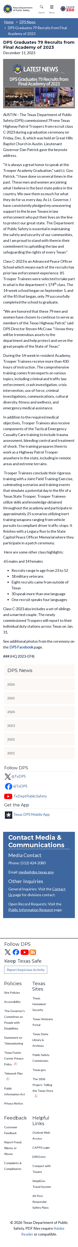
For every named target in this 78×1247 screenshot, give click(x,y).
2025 (11, 698)
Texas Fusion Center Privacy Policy (14, 1058)
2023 (11, 725)
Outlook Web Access (41, 1135)
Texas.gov (39, 1070)
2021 (11, 753)
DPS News (28, 22)
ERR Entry (39, 1156)
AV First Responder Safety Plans (40, 1201)
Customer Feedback (10, 1130)
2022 (11, 739)
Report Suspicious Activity (26, 970)
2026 (11, 684)
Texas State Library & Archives (40, 1039)
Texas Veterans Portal (42, 1022)
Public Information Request (30, 909)
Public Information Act (14, 1091)
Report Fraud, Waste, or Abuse (13, 1148)
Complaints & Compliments (13, 1166)
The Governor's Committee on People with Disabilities (14, 1019)
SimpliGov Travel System (41, 1183)
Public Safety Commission (41, 1057)
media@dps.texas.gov (36, 872)
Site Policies (12, 992)
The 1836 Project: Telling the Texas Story (42, 1084)
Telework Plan (13, 1073)
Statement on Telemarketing (13, 1040)
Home (9, 22)
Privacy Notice (13, 1103)
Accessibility (12, 1001)
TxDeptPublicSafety (30, 796)
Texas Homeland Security (39, 1004)
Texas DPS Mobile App (31, 814)
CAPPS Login (41, 1147)
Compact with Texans (41, 1168)
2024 (11, 712)
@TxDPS (15, 776)
